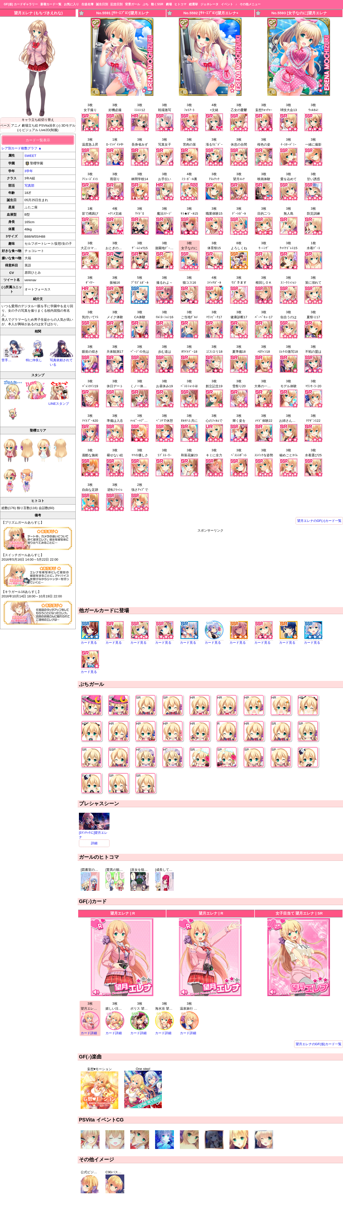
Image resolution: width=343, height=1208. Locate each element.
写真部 (29, 185)
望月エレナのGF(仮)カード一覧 (318, 1044)
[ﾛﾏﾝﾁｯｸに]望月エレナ (94, 833)
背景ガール (132, 4)
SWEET (30, 156)
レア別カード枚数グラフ (22, 148)
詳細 (94, 843)
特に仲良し (38, 358)
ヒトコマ (180, 4)
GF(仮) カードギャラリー (21, 4)
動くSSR (157, 4)
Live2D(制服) (48, 130)
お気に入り (71, 4)
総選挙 (193, 4)
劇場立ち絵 (30, 125)
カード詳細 (89, 1033)
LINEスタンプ (59, 393)
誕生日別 (102, 4)
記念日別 (116, 4)
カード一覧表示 (38, 140)
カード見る (89, 642)
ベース (5, 125)
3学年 (29, 171)
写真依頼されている (62, 360)
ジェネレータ (209, 4)
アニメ (16, 125)
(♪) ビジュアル (27, 130)
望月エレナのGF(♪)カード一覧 (319, 521)
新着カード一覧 (50, 4)
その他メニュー (250, 4)
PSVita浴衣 (47, 125)
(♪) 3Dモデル (66, 125)
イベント (227, 4)
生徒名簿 (87, 4)
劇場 (169, 4)
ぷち (146, 4)
